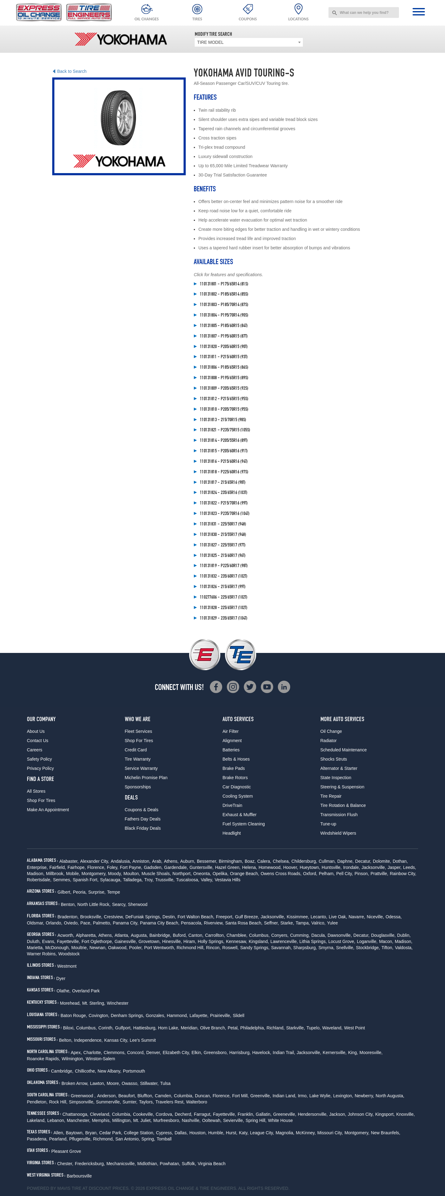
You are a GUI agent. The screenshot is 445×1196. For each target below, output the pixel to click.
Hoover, (290, 867)
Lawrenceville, (284, 941)
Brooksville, (91, 916)
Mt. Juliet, (142, 1120)
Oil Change (331, 731)
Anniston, (141, 861)
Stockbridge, (368, 947)
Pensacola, (191, 922)
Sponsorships (138, 786)
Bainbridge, (160, 935)
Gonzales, (155, 1015)
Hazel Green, (227, 867)
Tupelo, (314, 1027)
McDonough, (57, 947)
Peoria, (80, 892)
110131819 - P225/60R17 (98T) (224, 566)
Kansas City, (116, 1040)
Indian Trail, (284, 1052)
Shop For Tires (41, 800)
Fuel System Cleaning (243, 823)
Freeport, (225, 916)
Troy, (149, 879)
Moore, (113, 1083)
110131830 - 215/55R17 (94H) (223, 535)
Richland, (276, 1027)
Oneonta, (202, 873)
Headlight (231, 833)
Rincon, (213, 947)
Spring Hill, (256, 1120)
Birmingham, (231, 861)
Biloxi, (68, 1027)
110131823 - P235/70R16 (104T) (224, 514)
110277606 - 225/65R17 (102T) (223, 597)
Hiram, (190, 941)
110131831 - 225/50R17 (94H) (223, 524)
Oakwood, (118, 947)
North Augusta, (390, 1095)
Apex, (76, 1052)
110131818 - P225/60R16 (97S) (224, 472)
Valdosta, (404, 947)
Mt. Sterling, (93, 1003)
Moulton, (131, 873)
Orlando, (54, 922)
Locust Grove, (341, 941)
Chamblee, (237, 935)
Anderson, (107, 1095)
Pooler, (136, 947)
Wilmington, (72, 1058)
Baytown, (75, 1132)
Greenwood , (83, 1095)
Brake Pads (233, 768)
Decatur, (363, 861)
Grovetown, (149, 941)
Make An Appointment (48, 809)
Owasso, (130, 1083)
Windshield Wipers (338, 833)
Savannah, (281, 947)
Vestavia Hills (227, 879)
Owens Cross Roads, (281, 873)
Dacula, (318, 935)
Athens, (171, 861)
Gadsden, (153, 867)
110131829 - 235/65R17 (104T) (223, 618)
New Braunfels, (385, 1132)
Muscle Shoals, (156, 873)
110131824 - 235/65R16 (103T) (223, 493)
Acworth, (65, 935)
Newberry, (364, 1095)
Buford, (180, 935)
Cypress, (164, 1132)
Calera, (264, 861)
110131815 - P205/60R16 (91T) (224, 451)
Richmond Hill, (191, 947)
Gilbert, (64, 892)
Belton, (66, 1040)
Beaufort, (127, 1095)
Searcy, (119, 904)
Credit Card (136, 749)
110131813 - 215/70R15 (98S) (223, 420)
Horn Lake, (168, 1027)
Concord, (136, 1052)
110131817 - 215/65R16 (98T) (222, 482)
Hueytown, (310, 867)
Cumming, (300, 935)
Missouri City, (330, 1132)
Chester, (65, 1163)
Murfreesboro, (166, 1120)
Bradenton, (68, 916)
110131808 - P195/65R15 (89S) (224, 378)
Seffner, (271, 922)
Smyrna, (326, 947)
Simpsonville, (81, 1101)
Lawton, (97, 1083)
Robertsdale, (39, 879)
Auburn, (187, 861)
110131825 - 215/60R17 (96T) (222, 556)
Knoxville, (405, 1114)
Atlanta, (122, 935)
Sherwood (137, 904)
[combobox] (363, 12)
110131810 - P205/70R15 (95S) (224, 409)
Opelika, (220, 873)
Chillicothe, (85, 1071)
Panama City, (125, 922)
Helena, (249, 867)
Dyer (61, 978)
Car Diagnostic (236, 786)
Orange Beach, (244, 873)
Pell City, (344, 873)
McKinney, (306, 1132)
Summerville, (108, 1101)
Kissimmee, (298, 916)
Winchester (118, 1003)
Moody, (115, 873)
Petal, (233, 1027)
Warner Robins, (42, 953)
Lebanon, (56, 1120)
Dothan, (400, 861)
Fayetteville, (68, 941)
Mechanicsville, (121, 1163)
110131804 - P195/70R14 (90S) (224, 315)
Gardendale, (176, 867)
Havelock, (261, 1052)
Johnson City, (361, 1114)
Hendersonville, (313, 1114)
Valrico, (319, 922)
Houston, (198, 1132)
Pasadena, (37, 1138)
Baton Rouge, (74, 1015)
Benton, (68, 904)
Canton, (195, 935)
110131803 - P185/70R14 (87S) (224, 305)
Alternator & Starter (339, 768)
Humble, (216, 1132)
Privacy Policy (40, 768)
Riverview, (214, 922)
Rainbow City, (403, 873)
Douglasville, (383, 935)
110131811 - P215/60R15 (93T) (224, 357)
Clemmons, (115, 1052)
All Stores (36, 791)
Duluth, (33, 941)
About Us (36, 731)
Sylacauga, (110, 879)
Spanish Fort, (86, 879)
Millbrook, (55, 873)
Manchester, (78, 1120)
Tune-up (328, 823)
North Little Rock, (93, 904)
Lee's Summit (143, 1040)
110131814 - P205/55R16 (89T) (224, 440)
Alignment (232, 740)
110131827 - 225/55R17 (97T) (222, 545)
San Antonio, (127, 1138)
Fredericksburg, (90, 1163)
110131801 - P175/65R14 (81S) (224, 284)
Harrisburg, (240, 1052)
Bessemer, (207, 861)
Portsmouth (134, 1071)
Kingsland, (259, 941)
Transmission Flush (339, 814)
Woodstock (69, 953)
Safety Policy (39, 759)
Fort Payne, (131, 867)
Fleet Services (138, 731)
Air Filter (230, 731)
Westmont (67, 966)
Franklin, (246, 1114)
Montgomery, (94, 873)
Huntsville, (332, 867)
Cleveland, (100, 1114)
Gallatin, (264, 1114)
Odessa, (394, 916)
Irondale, (351, 867)
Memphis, (101, 1120)
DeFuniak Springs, (143, 916)
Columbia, (183, 1095)
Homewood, (270, 867)
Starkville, (295, 1027)
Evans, (48, 941)
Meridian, (190, 1027)
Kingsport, (385, 1114)
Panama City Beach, (160, 922)
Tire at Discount (91, 1188)
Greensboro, (216, 1052)
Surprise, (96, 892)
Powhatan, (170, 1163)
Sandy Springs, (254, 947)
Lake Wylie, (320, 1095)
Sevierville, (233, 1120)
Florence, (96, 867)
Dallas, (181, 1132)
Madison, (35, 873)
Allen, (58, 1132)
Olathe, (63, 990)
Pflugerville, (80, 1138)
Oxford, (310, 873)
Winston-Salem (100, 1058)
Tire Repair (331, 796)
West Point (354, 1027)
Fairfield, (57, 867)
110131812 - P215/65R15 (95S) (224, 399)
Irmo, (303, 1095)
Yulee (332, 922)
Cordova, (164, 1114)
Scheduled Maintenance (343, 749)
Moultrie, (79, 947)
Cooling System (237, 796)
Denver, (153, 1052)
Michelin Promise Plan (146, 777)
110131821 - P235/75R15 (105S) (225, 430)
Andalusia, (121, 861)
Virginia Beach (212, 1163)
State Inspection (335, 777)
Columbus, (259, 935)
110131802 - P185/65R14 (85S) (224, 294)
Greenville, (260, 1095)
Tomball (164, 1138)
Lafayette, (199, 1015)
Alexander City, (94, 861)
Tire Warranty (138, 759)
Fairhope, (76, 867)
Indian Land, (284, 1095)
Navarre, (357, 916)
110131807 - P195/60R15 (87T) (224, 336)
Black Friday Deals (143, 828)
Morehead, (70, 1003)
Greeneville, (284, 1114)
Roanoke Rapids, (43, 1058)
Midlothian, (147, 1163)
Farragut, (202, 1114)
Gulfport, (123, 1027)
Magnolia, (285, 1132)
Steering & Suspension (342, 786)
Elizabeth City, (176, 1052)
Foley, (112, 867)
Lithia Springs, (313, 941)
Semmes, (62, 879)
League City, (262, 1132)
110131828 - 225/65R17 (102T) (223, 608)
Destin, (169, 916)
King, (353, 1052)
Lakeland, (36, 1120)
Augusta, (139, 935)
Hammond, (177, 1015)
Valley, (207, 879)
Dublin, (404, 935)
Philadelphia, (252, 1027)
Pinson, (361, 873)
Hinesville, (172, 941)
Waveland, (332, 1027)
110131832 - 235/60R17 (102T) (223, 576)
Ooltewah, (212, 1120)
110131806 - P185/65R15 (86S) (224, 367)
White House (280, 1120)
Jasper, (394, 867)
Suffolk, (189, 1163)
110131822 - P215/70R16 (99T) (224, 503)
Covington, (99, 1015)
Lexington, (343, 1095)
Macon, (386, 941)
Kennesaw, (236, 941)
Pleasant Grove (66, 1151)
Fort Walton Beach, (195, 916)
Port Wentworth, (159, 947)
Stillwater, (149, 1083)
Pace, (85, 922)
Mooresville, (371, 1052)
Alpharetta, (86, 935)
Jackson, (337, 1114)
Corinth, (105, 1027)
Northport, (182, 873)
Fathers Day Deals (143, 818)
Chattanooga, (75, 1114)
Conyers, (280, 935)
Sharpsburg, (305, 947)
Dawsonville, (340, 935)
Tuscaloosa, (187, 879)
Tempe (113, 892)
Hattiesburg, (144, 1027)
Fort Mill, (240, 1095)
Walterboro (196, 1101)
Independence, (88, 1040)
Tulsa (165, 1083)
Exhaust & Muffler (239, 814)
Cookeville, (143, 1114)
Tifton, (387, 947)
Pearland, (58, 1138)
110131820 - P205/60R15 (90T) (224, 347)
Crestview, (114, 916)
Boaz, (250, 861)
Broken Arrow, (74, 1083)
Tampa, (303, 922)
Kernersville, (334, 1052)
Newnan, (98, 947)
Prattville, (379, 873)
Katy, (243, 1132)
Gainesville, (126, 941)
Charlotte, (92, 1052)
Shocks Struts (333, 759)
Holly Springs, (211, 941)
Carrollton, (215, 935)
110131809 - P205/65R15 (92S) (224, 388)
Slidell (238, 1015)
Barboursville (79, 1175)
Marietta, (35, 947)
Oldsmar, (35, 922)
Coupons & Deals (142, 809)
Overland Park (86, 990)
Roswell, (230, 947)
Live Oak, (338, 916)
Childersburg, (304, 861)
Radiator (328, 740)
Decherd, (184, 1114)
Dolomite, (382, 861)
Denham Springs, (127, 1015)
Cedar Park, (110, 1132)
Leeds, (409, 867)
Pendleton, (37, 1101)
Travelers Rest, (169, 1101)
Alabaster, (68, 861)
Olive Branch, (213, 1027)
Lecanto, (319, 916)
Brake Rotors (235, 777)
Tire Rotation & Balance (343, 805)
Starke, (287, 922)
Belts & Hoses (236, 759)
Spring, (148, 1138)
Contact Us (37, 740)
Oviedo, (71, 922)
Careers (34, 749)
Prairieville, (220, 1015)
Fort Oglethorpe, (97, 941)
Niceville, (375, 916)
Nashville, (191, 1120)
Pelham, (327, 873)
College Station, (139, 1132)
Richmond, (103, 1138)
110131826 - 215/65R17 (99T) (222, 587)
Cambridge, (62, 1071)
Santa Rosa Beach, (244, 922)
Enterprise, (37, 867)
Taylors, (146, 1101)
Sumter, (129, 1101)
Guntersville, (201, 867)
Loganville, (367, 941)
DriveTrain (232, 805)
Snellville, (345, 947)
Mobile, (73, 873)
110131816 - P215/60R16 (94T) (224, 461)
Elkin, (197, 1052)
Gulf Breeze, (247, 916)
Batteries (230, 749)
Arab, (157, 861)
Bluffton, (145, 1095)
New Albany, (109, 1071)
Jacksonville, (374, 867)
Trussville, (165, 879)
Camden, (163, 1095)
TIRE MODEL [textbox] (210, 42)
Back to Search (72, 71)
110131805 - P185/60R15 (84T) (224, 326)
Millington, (122, 1120)
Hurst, (231, 1132)
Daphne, (345, 861)
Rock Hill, (58, 1101)
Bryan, (91, 1132)
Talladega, (133, 879)
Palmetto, (102, 922)
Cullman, (327, 861)
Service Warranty (141, 768)
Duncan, (203, 1095)
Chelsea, (281, 861)
